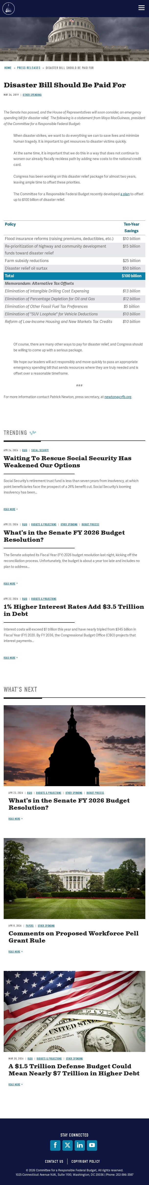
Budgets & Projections (48, 792)
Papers (30, 925)
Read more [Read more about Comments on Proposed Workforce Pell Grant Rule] (14, 951)
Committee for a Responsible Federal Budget (8, 8)
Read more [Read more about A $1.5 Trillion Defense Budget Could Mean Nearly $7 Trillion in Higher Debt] (14, 1084)
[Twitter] (67, 1145)
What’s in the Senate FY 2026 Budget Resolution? (69, 804)
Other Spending (74, 792)
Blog (29, 792)
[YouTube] (92, 1145)
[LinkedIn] (80, 1145)
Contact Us (54, 1161)
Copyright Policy (85, 1161)
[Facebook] (55, 1145)
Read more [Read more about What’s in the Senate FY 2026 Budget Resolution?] (14, 818)
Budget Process (95, 792)
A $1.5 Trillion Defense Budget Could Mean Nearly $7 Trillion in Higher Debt (74, 1070)
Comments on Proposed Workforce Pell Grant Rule (74, 937)
